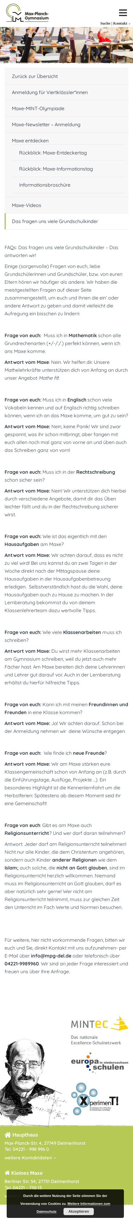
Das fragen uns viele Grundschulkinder (55, 221)
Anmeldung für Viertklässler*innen (50, 92)
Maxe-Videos (26, 205)
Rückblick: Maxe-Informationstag (56, 169)
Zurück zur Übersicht (35, 76)
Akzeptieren (78, 1211)
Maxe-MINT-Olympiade (38, 108)
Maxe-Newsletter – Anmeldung (46, 124)
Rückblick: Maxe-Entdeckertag (53, 153)
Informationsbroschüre (44, 185)
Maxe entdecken (30, 140)
